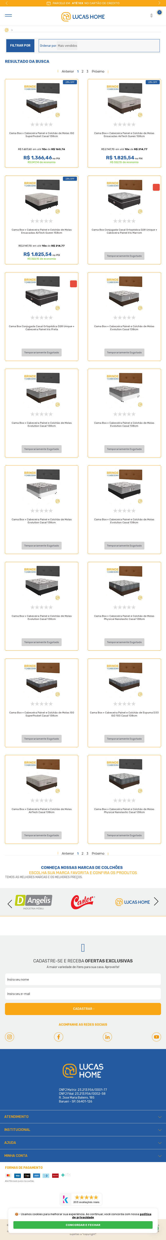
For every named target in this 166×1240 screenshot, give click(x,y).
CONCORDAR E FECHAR (83, 1225)
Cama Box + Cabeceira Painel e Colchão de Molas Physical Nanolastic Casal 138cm (124, 581)
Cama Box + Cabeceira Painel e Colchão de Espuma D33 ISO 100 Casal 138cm (124, 677)
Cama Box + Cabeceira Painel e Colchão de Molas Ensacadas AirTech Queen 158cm (124, 135)
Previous (6, 3)
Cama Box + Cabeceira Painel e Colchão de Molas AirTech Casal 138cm (42, 774)
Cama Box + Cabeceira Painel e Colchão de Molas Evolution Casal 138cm (124, 328)
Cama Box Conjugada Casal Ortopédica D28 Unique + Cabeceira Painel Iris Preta (41, 328)
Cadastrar (83, 1009)
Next (159, 3)
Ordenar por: (48, 46)
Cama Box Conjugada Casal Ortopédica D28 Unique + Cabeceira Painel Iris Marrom (124, 231)
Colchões (112, 867)
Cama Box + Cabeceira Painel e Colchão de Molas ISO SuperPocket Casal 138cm (41, 135)
